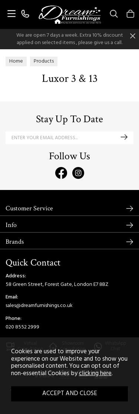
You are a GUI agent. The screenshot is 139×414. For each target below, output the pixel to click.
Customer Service (29, 208)
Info (11, 225)
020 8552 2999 (22, 327)
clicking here (95, 373)
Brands (15, 241)
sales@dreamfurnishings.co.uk (39, 305)
